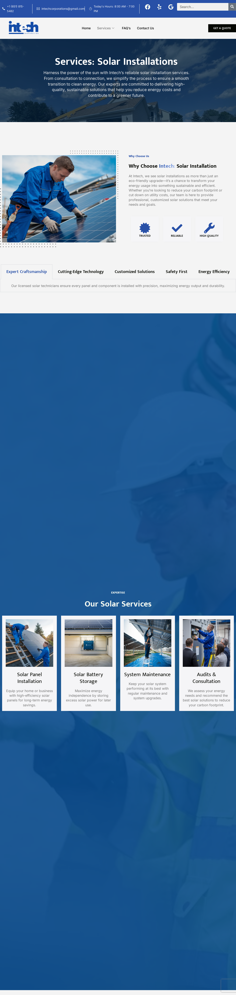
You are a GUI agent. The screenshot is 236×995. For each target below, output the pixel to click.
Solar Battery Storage (88, 678)
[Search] (232, 7)
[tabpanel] (118, 289)
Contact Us (145, 28)
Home (86, 28)
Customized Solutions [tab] (135, 275)
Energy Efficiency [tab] (214, 275)
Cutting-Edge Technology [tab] (81, 275)
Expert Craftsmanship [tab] (26, 275)
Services (105, 28)
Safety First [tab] (176, 275)
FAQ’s (126, 28)
